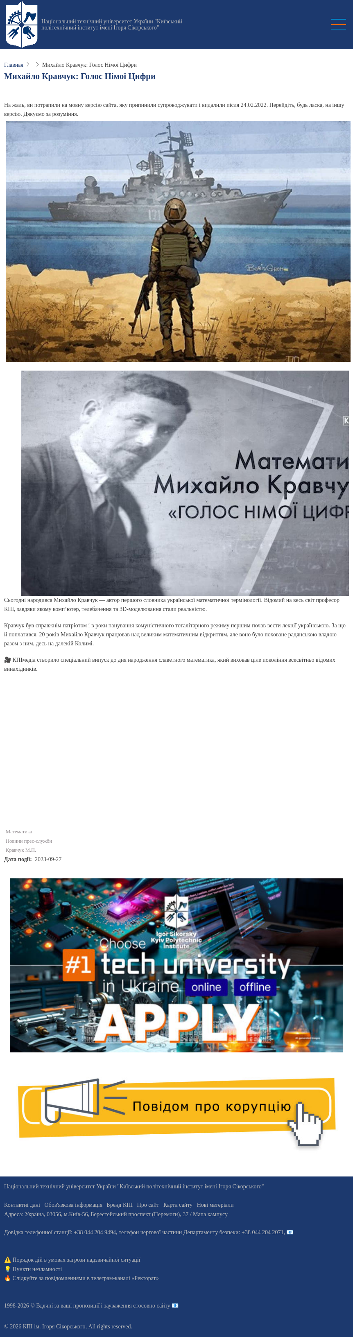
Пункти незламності (37, 1269)
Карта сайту (177, 1205)
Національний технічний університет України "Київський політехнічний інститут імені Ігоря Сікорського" (111, 24)
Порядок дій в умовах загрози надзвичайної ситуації (76, 1260)
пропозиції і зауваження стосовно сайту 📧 (126, 1306)
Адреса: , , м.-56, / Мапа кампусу (116, 1214)
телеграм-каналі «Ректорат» (124, 1278)
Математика (19, 832)
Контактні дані (22, 1205)
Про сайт (148, 1205)
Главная (13, 65)
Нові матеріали (215, 1205)
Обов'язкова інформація (73, 1205)
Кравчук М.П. (21, 850)
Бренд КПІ (120, 1205)
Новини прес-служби (29, 841)
